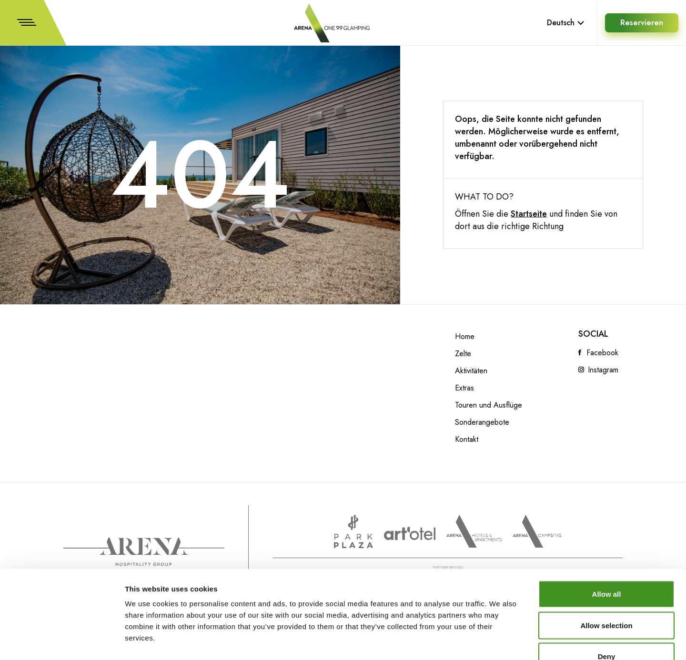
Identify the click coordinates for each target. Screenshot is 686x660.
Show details (500, 641)
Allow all (606, 535)
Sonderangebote (482, 422)
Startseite (529, 214)
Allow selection (606, 566)
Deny (606, 597)
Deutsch (566, 22)
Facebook (602, 353)
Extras (464, 388)
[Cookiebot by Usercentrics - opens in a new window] (61, 641)
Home (464, 336)
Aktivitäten (471, 371)
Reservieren (641, 22)
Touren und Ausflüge (488, 405)
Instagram (603, 370)
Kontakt (466, 439)
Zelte (463, 354)
